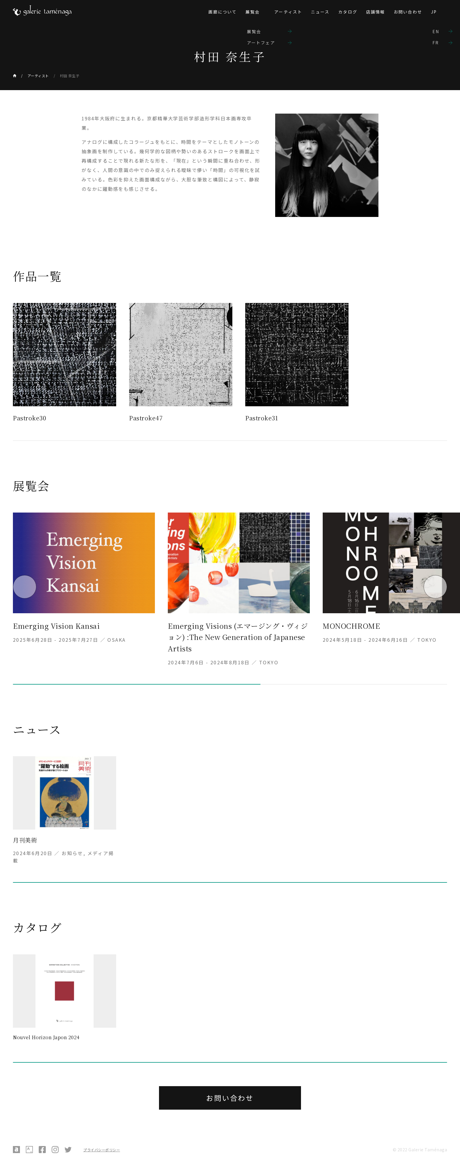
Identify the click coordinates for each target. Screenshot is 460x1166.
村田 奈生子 (69, 75)
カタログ (347, 12)
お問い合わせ (408, 12)
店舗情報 (375, 12)
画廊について (222, 12)
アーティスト (288, 12)
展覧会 (253, 12)
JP (434, 12)
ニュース (320, 12)
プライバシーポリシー (101, 1149)
